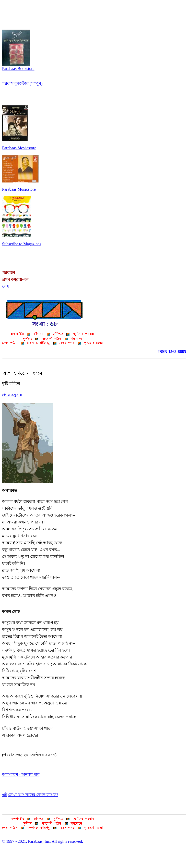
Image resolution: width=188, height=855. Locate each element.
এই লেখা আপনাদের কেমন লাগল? (30, 794)
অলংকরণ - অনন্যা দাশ (20, 774)
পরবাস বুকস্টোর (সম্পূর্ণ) (22, 83)
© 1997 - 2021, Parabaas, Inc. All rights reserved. (42, 841)
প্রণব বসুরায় (12, 395)
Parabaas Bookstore (18, 67)
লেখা (6, 286)
